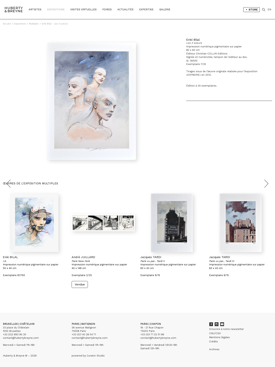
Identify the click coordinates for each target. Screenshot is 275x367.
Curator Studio (96, 355)
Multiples (34, 24)
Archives (214, 349)
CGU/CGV (215, 333)
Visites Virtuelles (83, 9)
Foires (107, 9)
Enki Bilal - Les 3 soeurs (55, 24)
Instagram (216, 324)
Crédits (213, 341)
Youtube (222, 324)
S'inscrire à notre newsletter (226, 329)
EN (269, 9)
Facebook (211, 324)
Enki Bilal (193, 39)
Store (251, 9)
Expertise (146, 9)
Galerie (164, 9)
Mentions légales (219, 337)
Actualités (125, 9)
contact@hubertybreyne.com (21, 337)
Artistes (35, 9)
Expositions (56, 9)
